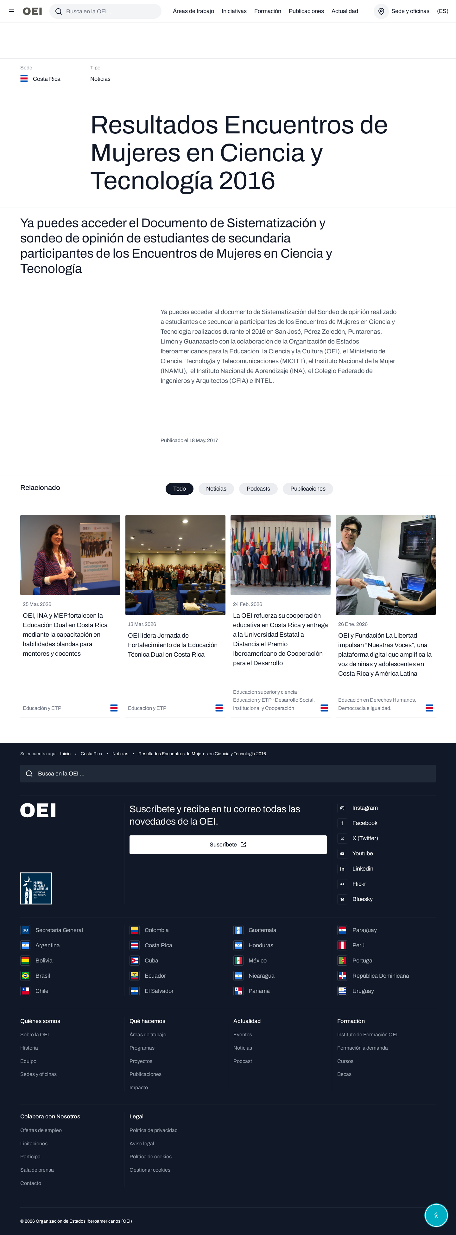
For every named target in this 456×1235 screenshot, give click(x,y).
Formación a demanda (362, 1048)
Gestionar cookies (150, 1170)
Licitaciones (34, 1143)
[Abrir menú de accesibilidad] (436, 1215)
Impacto (139, 1087)
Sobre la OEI (34, 1034)
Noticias (120, 753)
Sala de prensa (37, 1170)
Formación (267, 11)
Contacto (30, 1183)
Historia (29, 1048)
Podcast (242, 1061)
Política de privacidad (154, 1130)
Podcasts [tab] (258, 489)
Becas (344, 1074)
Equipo (28, 1061)
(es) (442, 11)
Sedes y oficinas (38, 1074)
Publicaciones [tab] (308, 489)
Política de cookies (151, 1156)
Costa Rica (91, 753)
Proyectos (141, 1061)
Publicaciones (306, 11)
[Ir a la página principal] (32, 11)
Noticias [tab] (216, 489)
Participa (30, 1156)
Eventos (242, 1034)
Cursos (345, 1061)
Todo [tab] (179, 489)
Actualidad (345, 11)
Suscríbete (228, 844)
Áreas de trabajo (193, 11)
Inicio (65, 753)
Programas (142, 1048)
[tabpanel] (228, 616)
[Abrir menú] (11, 11)
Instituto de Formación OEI (367, 1034)
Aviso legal (142, 1143)
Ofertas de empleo (41, 1130)
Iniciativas (234, 11)
